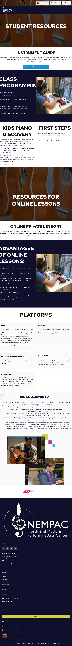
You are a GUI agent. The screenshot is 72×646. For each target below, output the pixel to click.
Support (5, 567)
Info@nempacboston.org (11, 630)
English (40, 3)
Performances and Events (10, 598)
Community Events (8, 601)
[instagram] (11, 548)
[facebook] (3, 548)
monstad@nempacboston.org (35, 61)
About (4, 577)
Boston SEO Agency (55, 643)
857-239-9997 (9, 627)
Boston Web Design (43, 643)
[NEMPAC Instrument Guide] (36, 66)
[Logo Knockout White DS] (7, 6)
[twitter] (7, 548)
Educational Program (8, 553)
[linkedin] (15, 548)
